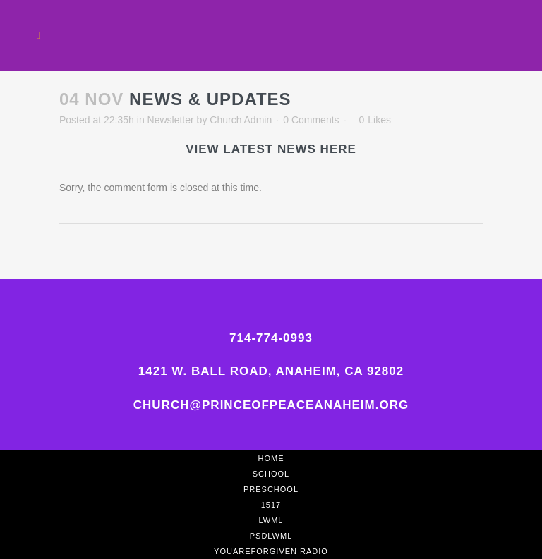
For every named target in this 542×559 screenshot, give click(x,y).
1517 (271, 504)
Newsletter (170, 119)
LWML (271, 520)
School (271, 473)
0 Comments (311, 119)
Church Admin (241, 119)
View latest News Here (271, 149)
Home (271, 458)
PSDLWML (271, 536)
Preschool (271, 489)
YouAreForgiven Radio (271, 551)
